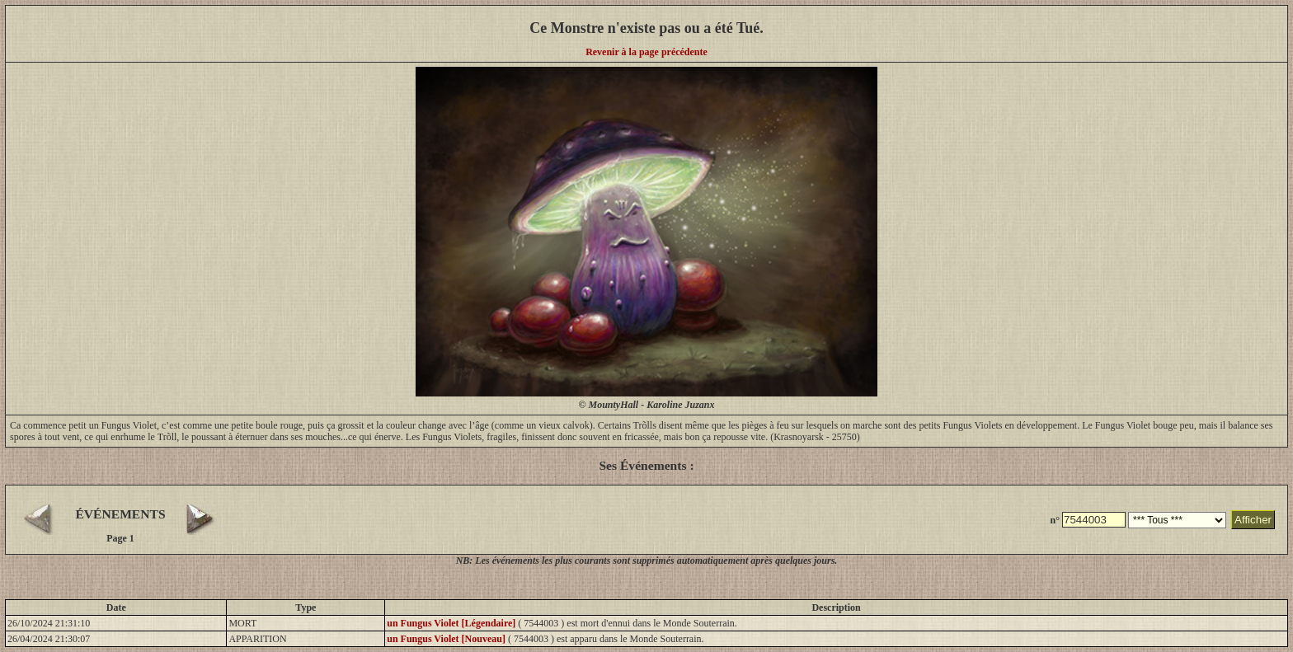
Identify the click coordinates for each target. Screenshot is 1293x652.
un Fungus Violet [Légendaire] (451, 623)
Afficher (1253, 520)
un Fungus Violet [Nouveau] (446, 639)
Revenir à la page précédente (646, 52)
